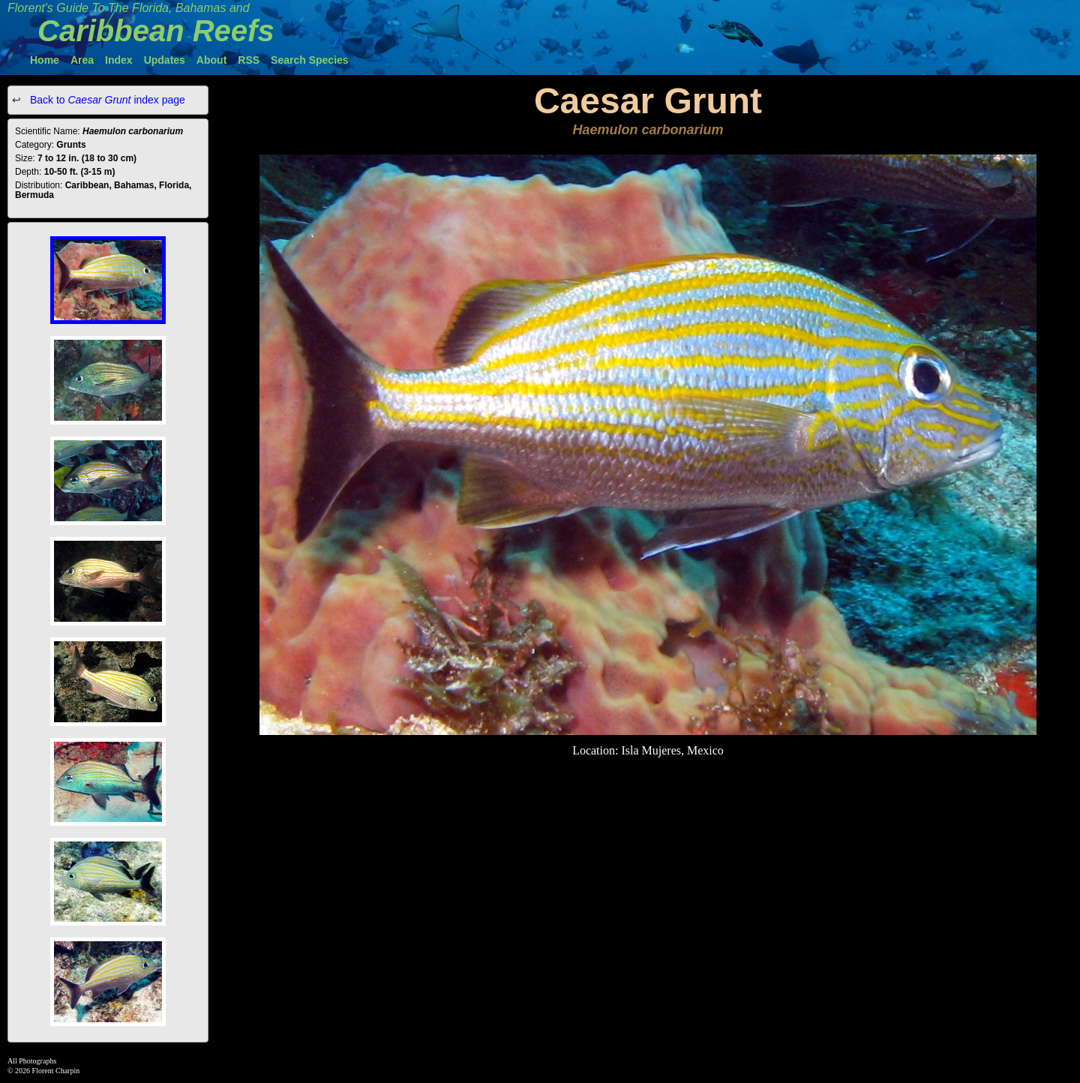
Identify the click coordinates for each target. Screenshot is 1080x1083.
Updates (164, 60)
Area (82, 60)
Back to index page (106, 100)
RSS (249, 60)
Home (44, 60)
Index (119, 60)
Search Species (310, 60)
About (211, 60)
